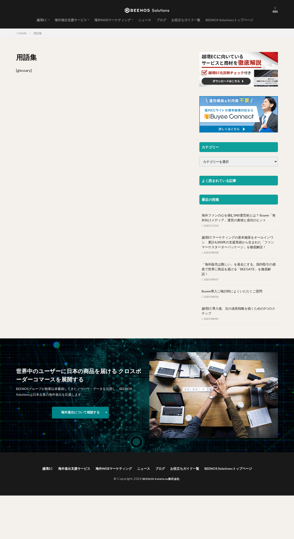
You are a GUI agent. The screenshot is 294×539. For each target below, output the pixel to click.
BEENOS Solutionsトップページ (229, 20)
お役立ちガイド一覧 (185, 20)
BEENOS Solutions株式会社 (161, 479)
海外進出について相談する (80, 412)
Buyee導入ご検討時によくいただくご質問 (232, 291)
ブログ (161, 20)
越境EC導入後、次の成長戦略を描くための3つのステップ (238, 310)
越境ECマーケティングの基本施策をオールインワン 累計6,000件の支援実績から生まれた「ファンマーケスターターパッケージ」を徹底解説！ (238, 242)
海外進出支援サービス (71, 20)
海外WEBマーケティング (112, 20)
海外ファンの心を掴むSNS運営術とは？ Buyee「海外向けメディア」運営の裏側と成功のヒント (238, 217)
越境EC (42, 20)
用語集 (38, 33)
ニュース (144, 20)
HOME (22, 33)
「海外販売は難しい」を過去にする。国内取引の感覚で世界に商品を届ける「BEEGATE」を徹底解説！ (239, 269)
